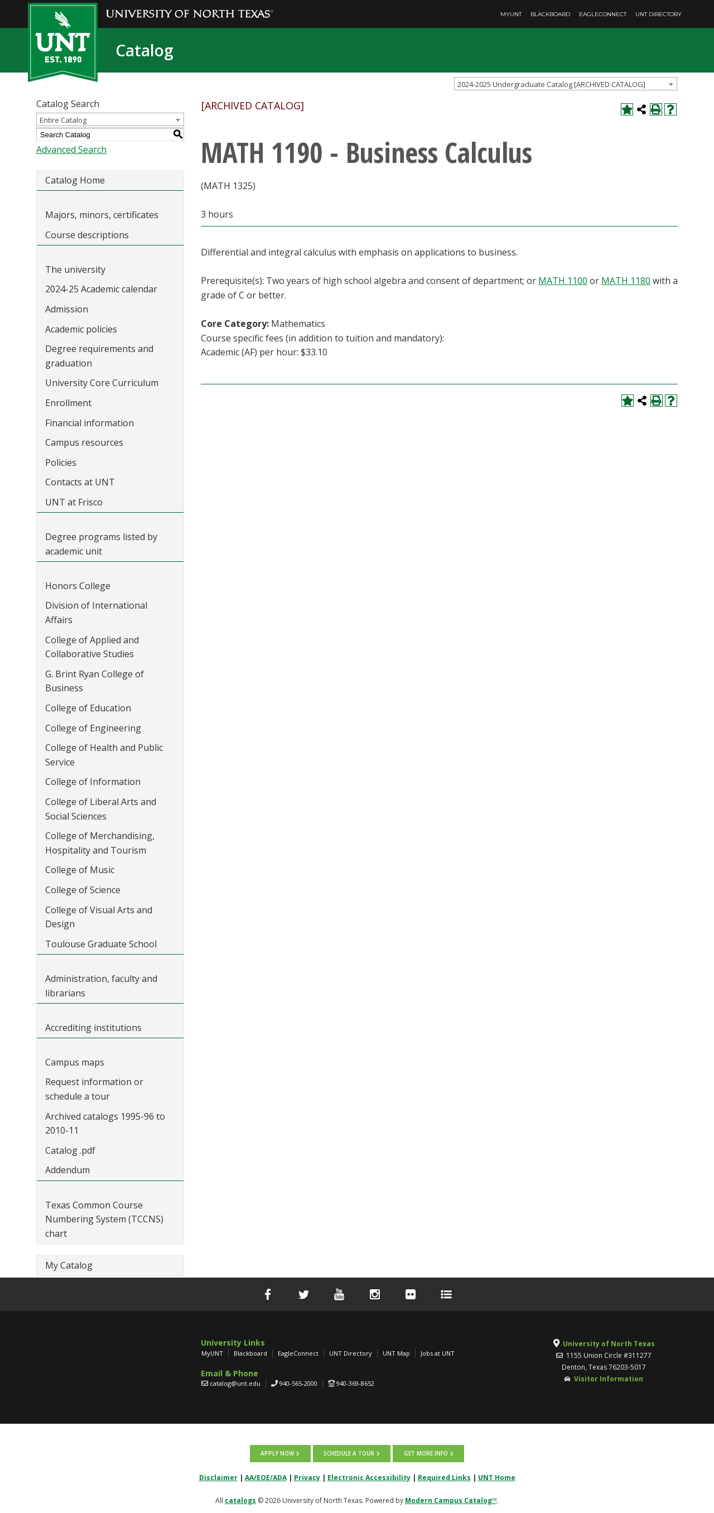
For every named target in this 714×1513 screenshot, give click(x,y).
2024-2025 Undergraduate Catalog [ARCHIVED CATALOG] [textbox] (551, 84)
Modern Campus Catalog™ (451, 1500)
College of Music (79, 870)
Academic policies (81, 329)
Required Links (444, 1477)
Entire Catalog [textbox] (63, 120)
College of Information (93, 781)
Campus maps (74, 1062)
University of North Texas (609, 1343)
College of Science (82, 890)
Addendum (67, 1170)
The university (75, 269)
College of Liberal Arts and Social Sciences (100, 809)
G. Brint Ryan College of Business (94, 681)
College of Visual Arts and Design (98, 917)
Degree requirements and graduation (99, 356)
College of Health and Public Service (104, 754)
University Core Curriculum (101, 383)
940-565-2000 (298, 1383)
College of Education (88, 708)
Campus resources (84, 442)
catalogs (240, 1500)
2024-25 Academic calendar (101, 289)
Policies (60, 462)
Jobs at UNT (438, 1353)
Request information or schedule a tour (94, 1089)
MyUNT (511, 14)
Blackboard (550, 14)
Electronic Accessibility (369, 1477)
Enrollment (68, 403)
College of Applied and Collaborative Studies (92, 647)
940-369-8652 (355, 1383)
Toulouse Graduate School (101, 944)
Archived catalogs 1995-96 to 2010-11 (105, 1123)
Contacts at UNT (80, 482)
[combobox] (565, 83)
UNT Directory (658, 14)
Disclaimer (218, 1477)
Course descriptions (87, 235)
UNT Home (496, 1477)
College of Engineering (93, 728)
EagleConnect (602, 14)
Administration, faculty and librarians (101, 985)
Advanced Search (71, 149)
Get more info (425, 1453)
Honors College (77, 586)
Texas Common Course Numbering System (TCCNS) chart (104, 1219)
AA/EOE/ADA (266, 1477)
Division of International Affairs (96, 612)
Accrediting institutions (93, 1027)
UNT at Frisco (74, 502)
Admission (66, 309)
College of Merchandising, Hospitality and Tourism (100, 843)
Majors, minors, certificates (101, 215)
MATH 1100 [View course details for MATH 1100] (562, 280)
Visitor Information (608, 1379)
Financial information (89, 423)
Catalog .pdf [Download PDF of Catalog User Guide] (70, 1150)
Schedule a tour (349, 1453)
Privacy (307, 1477)
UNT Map (396, 1353)
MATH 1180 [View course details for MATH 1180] (625, 280)
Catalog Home (75, 180)
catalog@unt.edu (235, 1383)
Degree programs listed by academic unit (101, 544)
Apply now (278, 1453)
